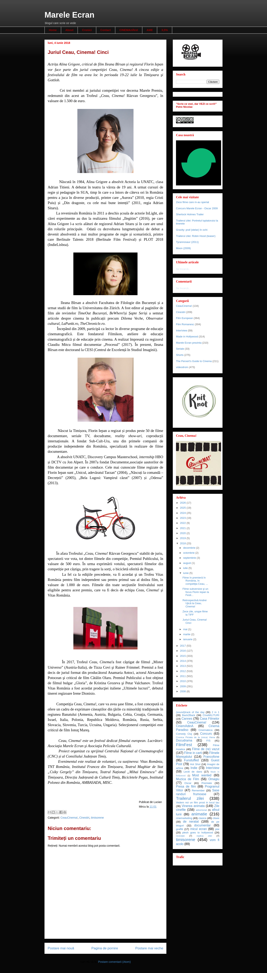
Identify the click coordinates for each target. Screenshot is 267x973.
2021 (183, 528)
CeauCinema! (69, 817)
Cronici (87, 30)
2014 (183, 660)
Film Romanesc (185, 324)
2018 (183, 543)
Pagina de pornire (104, 948)
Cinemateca (205, 730)
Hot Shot (195, 764)
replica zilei (204, 835)
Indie (193, 768)
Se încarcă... (183, 269)
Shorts (180, 354)
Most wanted (201, 775)
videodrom (182, 367)
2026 (183, 502)
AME (150, 30)
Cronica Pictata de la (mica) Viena (195, 737)
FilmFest (184, 744)
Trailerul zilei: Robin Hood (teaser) (195, 235)
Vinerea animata (193, 806)
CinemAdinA (184, 726)
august (187, 562)
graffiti (179, 829)
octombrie (189, 552)
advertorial (201, 810)
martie (187, 634)
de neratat (191, 821)
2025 (183, 507)
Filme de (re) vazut (205, 749)
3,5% (164, 30)
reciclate (180, 835)
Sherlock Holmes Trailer (190, 214)
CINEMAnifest (128, 30)
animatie (199, 814)
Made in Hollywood (187, 336)
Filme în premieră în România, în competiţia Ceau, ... (195, 580)
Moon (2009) (183, 248)
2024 (183, 512)
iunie (186, 573)
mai (185, 629)
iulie (186, 568)
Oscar (187, 783)
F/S (208, 740)
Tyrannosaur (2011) (187, 242)
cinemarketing (184, 818)
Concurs (206, 733)
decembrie (189, 547)
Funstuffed (191, 760)
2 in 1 (215, 712)
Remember (198, 790)
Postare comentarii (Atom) (114, 961)
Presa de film (186, 786)
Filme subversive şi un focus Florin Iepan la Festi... (195, 592)
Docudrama (184, 740)
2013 (183, 665)
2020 (183, 533)
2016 (183, 650)
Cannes (186, 718)
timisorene (97, 817)
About (69, 30)
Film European (184, 318)
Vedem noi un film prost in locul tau (197, 802)
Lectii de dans (193, 771)
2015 (183, 655)
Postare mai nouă (61, 948)
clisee (216, 818)
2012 (183, 671)
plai (217, 829)
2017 (183, 645)
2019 (183, 538)
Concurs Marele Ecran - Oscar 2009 (197, 208)
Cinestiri (84, 817)
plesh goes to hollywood (197, 832)
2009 (183, 686)
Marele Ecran (69, 14)
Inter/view (181, 330)
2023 (183, 517)
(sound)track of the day (190, 712)
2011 (183, 676)
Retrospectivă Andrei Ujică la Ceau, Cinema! (194, 603)
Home (53, 30)
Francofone (211, 756)
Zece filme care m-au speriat (192, 202)
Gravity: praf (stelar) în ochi (191, 229)
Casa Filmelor (209, 718)
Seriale (180, 348)
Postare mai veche (149, 948)
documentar (202, 825)
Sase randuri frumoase (197, 792)
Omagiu (213, 779)
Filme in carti (193, 753)
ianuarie (188, 639)
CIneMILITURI (211, 715)
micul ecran (198, 829)
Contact (105, 30)
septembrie (190, 557)
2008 (183, 691)
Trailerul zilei (190, 798)
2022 (183, 522)
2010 (183, 681)
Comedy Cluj (184, 733)
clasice (202, 818)
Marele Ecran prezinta (188, 342)
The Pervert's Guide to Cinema (194, 361)
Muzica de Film (187, 779)
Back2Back (188, 715)
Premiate (206, 783)
